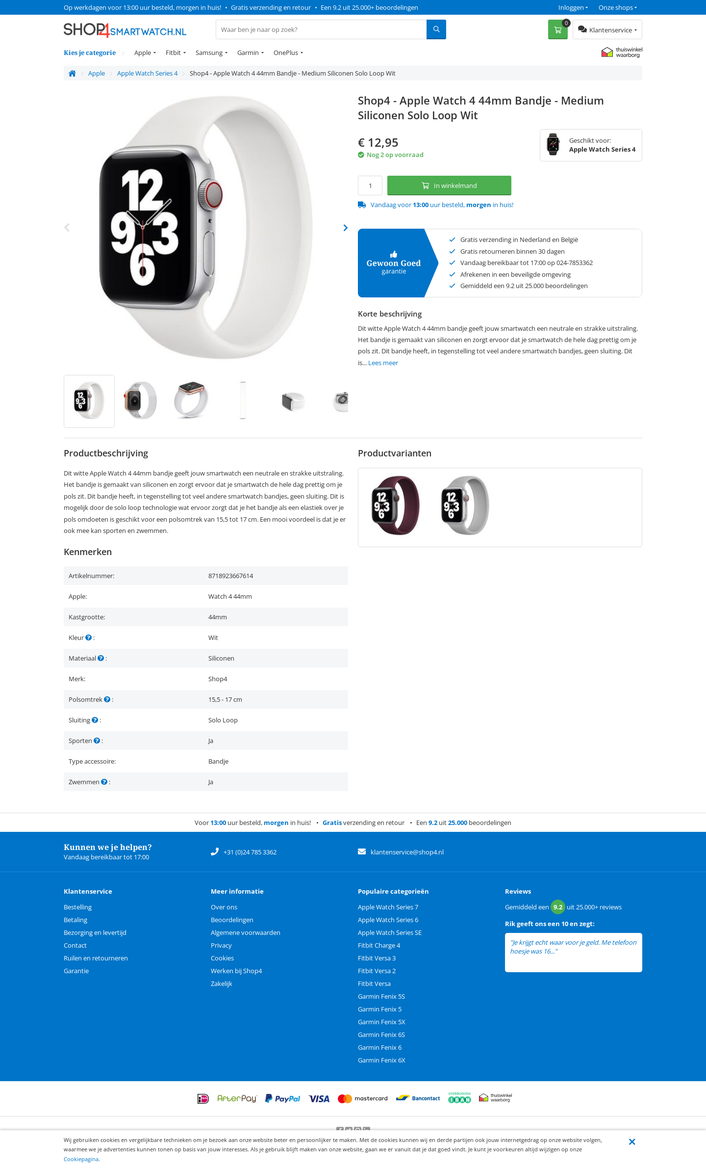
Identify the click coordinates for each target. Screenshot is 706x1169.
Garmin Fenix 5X (381, 1021)
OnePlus (286, 52)
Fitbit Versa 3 (377, 958)
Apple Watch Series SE (390, 932)
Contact (75, 945)
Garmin (248, 52)
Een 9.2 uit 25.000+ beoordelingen (369, 7)
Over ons (224, 907)
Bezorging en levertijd (95, 932)
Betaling (75, 919)
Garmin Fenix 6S (381, 1034)
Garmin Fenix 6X (381, 1060)
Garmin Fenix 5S (381, 996)
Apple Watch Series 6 (388, 919)
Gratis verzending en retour (271, 7)
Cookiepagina (81, 1159)
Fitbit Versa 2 (377, 970)
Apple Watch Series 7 (388, 907)
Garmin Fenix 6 (380, 1047)
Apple (142, 52)
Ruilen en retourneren (96, 958)
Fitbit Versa (374, 983)
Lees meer (383, 362)
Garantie (76, 970)
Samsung (209, 52)
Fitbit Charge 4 (379, 945)
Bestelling (78, 907)
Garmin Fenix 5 (380, 1009)
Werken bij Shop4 (236, 970)
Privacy (221, 945)
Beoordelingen (232, 919)
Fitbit (173, 52)
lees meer (572, 951)
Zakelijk (221, 983)
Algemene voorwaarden (245, 932)
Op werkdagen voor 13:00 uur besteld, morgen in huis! (142, 7)
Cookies (222, 958)
